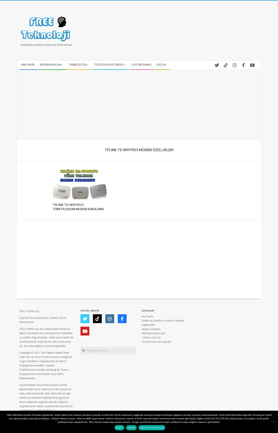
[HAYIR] (273, 422)
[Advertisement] (199, 32)
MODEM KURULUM (153, 333)
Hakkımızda (148, 324)
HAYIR (131, 427)
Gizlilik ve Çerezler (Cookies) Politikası (163, 320)
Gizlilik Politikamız (45, 410)
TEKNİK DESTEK (151, 337)
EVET (119, 427)
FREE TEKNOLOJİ (29, 311)
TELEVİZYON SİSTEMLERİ (156, 341)
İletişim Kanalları (151, 329)
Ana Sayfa (147, 316)
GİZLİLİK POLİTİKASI (151, 427)
